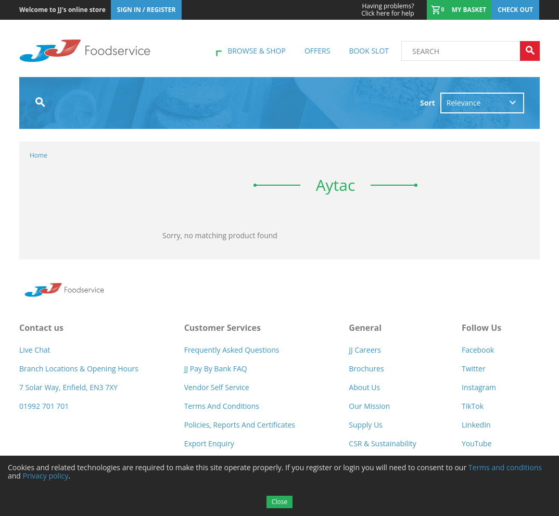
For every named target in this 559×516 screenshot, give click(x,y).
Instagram (479, 387)
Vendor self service (216, 387)
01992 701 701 (44, 406)
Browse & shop (256, 51)
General (365, 327)
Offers (317, 51)
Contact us (41, 327)
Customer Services (222, 327)
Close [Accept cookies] (279, 501)
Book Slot (369, 51)
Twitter (474, 368)
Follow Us (481, 327)
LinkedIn (476, 425)
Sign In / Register (146, 9)
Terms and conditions (505, 467)
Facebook (478, 350)
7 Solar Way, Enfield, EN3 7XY (68, 387)
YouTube (477, 443)
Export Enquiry (209, 443)
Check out (515, 9)
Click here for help (387, 10)
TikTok (473, 406)
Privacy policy (46, 476)
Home (38, 155)
